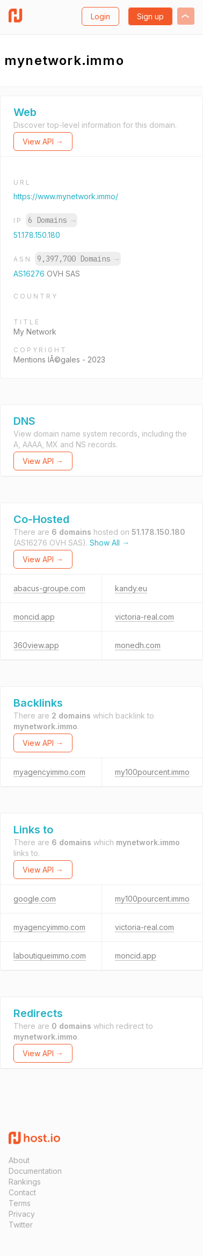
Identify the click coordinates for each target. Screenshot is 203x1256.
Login (100, 16)
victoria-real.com (144, 616)
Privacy (22, 1213)
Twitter (21, 1224)
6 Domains (51, 220)
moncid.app (34, 616)
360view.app (36, 645)
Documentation (35, 1170)
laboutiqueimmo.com (49, 955)
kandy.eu (131, 588)
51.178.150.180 (36, 234)
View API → (43, 141)
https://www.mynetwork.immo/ (65, 196)
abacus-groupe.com (49, 588)
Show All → (109, 542)
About (19, 1160)
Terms (20, 1203)
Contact (22, 1192)
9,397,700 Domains (78, 259)
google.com (34, 898)
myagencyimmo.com (49, 771)
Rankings (25, 1181)
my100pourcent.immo (152, 771)
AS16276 (30, 273)
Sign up (150, 16)
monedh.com (138, 645)
